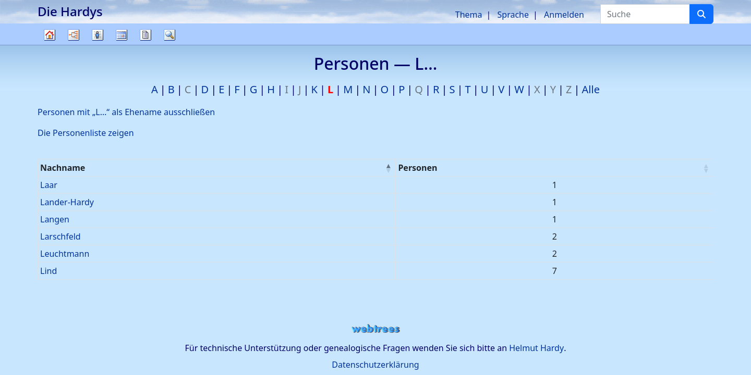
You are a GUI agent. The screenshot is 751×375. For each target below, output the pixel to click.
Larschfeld (60, 236)
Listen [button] (97, 35)
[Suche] (701, 14)
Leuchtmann (64, 253)
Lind (48, 271)
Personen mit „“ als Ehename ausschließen (126, 112)
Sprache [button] (513, 14)
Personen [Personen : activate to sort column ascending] (417, 167)
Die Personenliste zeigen (86, 133)
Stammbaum (49, 44)
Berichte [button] (145, 35)
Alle (591, 89)
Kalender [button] (121, 35)
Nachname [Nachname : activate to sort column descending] (62, 167)
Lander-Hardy (67, 202)
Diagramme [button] (73, 35)
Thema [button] (468, 14)
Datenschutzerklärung (375, 364)
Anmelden (564, 14)
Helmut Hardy (536, 348)
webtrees (375, 328)
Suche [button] (169, 35)
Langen (54, 219)
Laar (48, 185)
